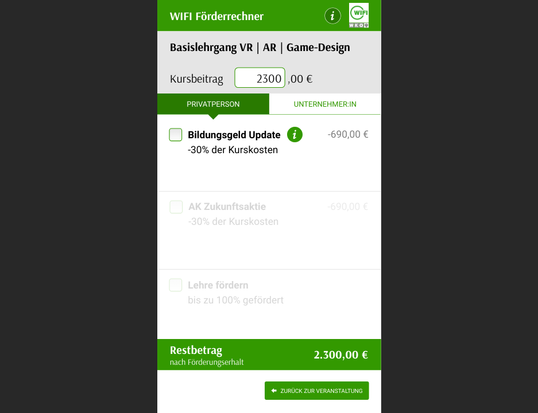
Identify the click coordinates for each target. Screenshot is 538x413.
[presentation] (260, 78)
